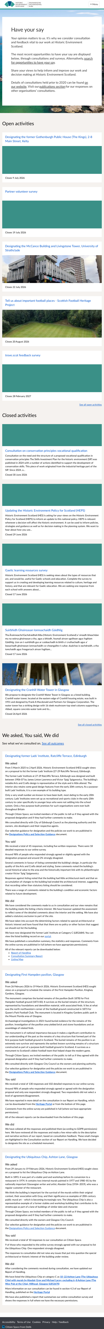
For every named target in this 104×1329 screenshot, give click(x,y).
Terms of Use (24, 1322)
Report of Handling (21, 952)
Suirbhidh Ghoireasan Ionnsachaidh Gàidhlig (33, 630)
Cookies (36, 1322)
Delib (28, 1326)
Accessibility (8, 1322)
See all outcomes (53, 743)
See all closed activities (90, 724)
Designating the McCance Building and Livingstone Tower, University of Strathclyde (51, 248)
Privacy (46, 1322)
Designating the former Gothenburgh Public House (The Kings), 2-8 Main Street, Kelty (48, 139)
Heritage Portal (42, 1292)
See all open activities (90, 404)
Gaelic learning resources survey (26, 570)
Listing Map (17, 959)
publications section (52, 86)
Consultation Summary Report (27, 956)
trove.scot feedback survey (22, 355)
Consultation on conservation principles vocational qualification (46, 450)
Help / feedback (60, 1322)
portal (48, 936)
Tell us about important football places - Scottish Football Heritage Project (48, 302)
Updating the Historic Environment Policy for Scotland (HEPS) (45, 510)
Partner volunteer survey (21, 191)
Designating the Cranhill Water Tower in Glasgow (37, 689)
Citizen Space (12, 1326)
